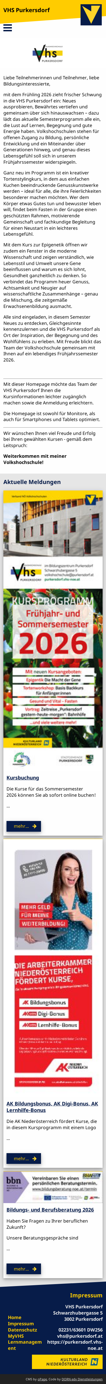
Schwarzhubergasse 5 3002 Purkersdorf (78, 1316)
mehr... (21, 826)
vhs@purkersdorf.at (80, 1336)
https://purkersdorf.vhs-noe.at (75, 1345)
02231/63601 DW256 (81, 1330)
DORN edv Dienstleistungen (82, 1379)
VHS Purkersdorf (26, 10)
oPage (42, 1379)
